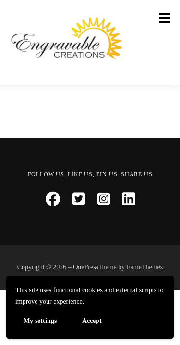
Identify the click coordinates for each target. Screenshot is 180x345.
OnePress (85, 267)
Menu (163, 17)
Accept (92, 320)
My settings (40, 320)
